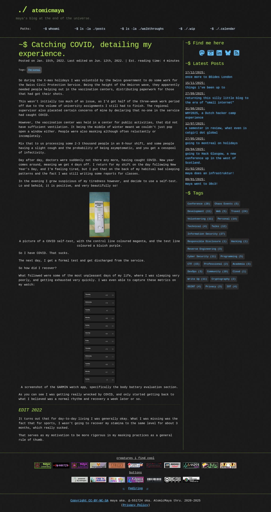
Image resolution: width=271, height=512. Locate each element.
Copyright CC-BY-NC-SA (89, 501)
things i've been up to (205, 87)
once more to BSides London (208, 77)
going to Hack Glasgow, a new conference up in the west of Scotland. (210, 158)
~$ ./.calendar (222, 29)
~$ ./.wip (187, 29)
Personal (34, 69)
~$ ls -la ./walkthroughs (142, 29)
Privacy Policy (135, 505)
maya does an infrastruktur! (209, 173)
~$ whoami (51, 29)
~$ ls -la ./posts (90, 29)
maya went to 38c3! (201, 184)
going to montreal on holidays (211, 143)
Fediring (135, 488)
